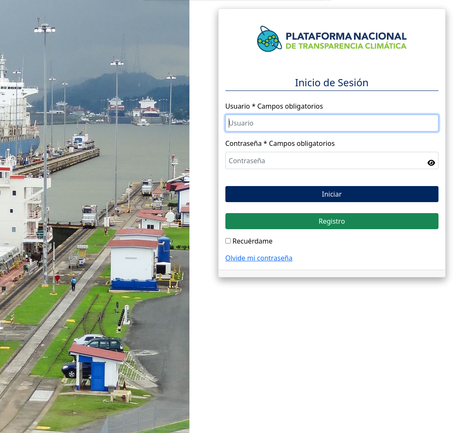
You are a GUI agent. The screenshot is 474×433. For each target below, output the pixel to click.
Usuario (237, 106)
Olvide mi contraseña (259, 258)
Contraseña (243, 143)
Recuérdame (253, 241)
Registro (331, 221)
